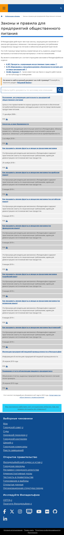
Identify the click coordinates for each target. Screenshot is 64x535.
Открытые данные (13, 484)
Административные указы (17, 473)
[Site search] (61, 8)
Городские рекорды (14, 466)
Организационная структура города (23, 488)
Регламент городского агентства (21, 469)
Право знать (29, 530)
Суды (6, 431)
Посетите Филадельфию (16, 503)
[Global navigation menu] (4, 8)
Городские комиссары (15, 446)
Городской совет (12, 427)
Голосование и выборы (16, 480)
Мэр (5, 423)
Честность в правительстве (18, 477)
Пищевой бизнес (24, 82)
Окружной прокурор (14, 434)
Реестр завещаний (13, 450)
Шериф (7, 442)
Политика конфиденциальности (47, 530)
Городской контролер (15, 438)
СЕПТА (6, 500)
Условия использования (13, 530)
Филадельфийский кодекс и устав (21, 462)
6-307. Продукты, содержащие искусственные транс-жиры (30, 64)
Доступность (32, 533)
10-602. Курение (12, 72)
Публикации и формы (12, 16)
